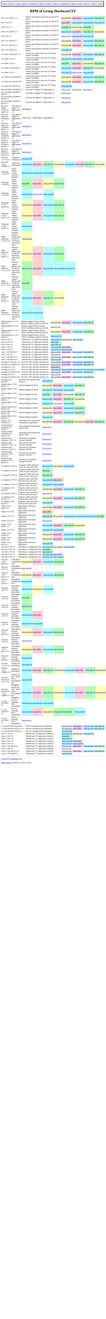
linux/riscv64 (66, 36)
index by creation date (61, 4)
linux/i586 (87, 27)
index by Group (14, 4)
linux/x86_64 (99, 18)
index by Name (76, 4)
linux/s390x (76, 18)
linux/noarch (66, 90)
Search (94, 4)
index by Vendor (45, 4)
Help (100, 4)
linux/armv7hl (99, 22)
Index (5, 4)
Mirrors (87, 4)
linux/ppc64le (66, 18)
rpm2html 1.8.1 (16, 759)
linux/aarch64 (88, 18)
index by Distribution (30, 4)
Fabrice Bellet (6, 763)
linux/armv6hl (88, 22)
